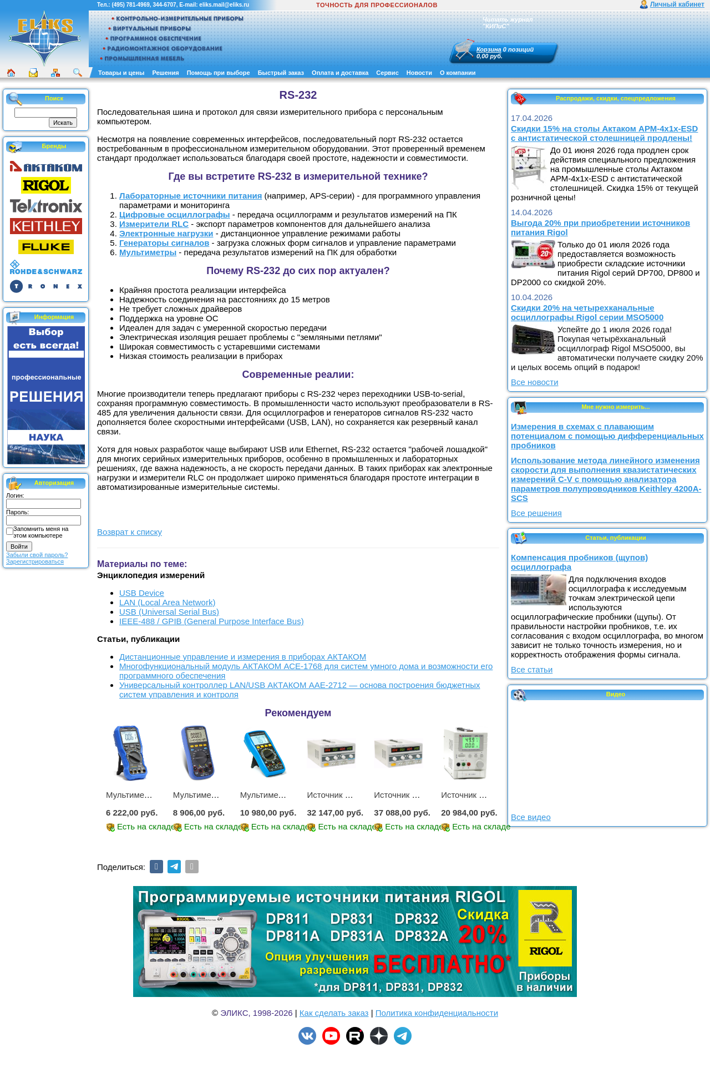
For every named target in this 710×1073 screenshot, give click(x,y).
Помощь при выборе (218, 72)
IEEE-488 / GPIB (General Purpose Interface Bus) (211, 621)
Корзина (488, 49)
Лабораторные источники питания (190, 195)
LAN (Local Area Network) (167, 602)
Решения (165, 72)
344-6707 (164, 5)
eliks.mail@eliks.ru (224, 5)
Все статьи (531, 669)
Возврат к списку (129, 531)
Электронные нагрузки (166, 233)
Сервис (387, 72)
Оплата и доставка (340, 72)
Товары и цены (121, 72)
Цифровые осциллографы (174, 214)
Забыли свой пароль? (37, 554)
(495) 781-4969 (130, 5)
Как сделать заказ (334, 1013)
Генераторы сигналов (164, 242)
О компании (458, 72)
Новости (419, 72)
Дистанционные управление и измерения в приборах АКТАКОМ (242, 656)
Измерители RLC (154, 224)
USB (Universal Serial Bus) (169, 611)
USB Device (141, 593)
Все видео (531, 817)
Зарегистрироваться (35, 561)
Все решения (536, 513)
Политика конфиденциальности (437, 1013)
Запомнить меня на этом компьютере (40, 532)
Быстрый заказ (281, 72)
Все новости (535, 382)
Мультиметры (147, 252)
